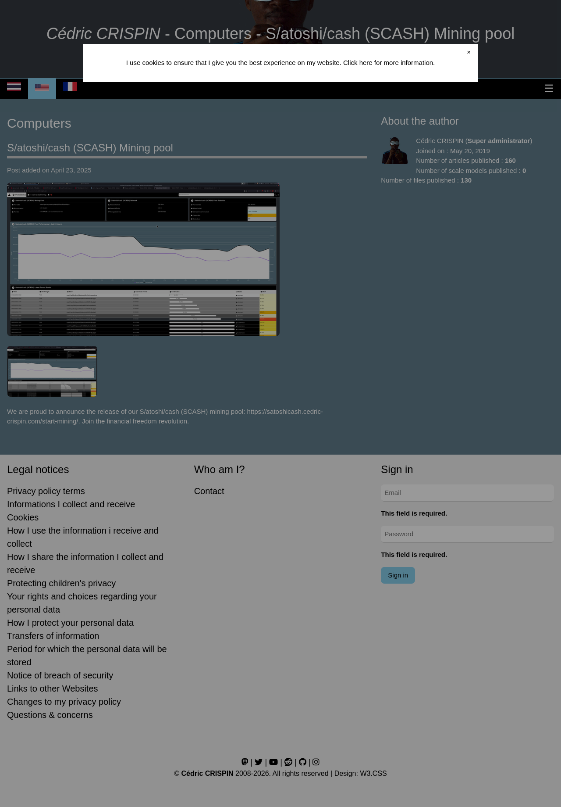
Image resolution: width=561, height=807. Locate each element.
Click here (358, 62)
